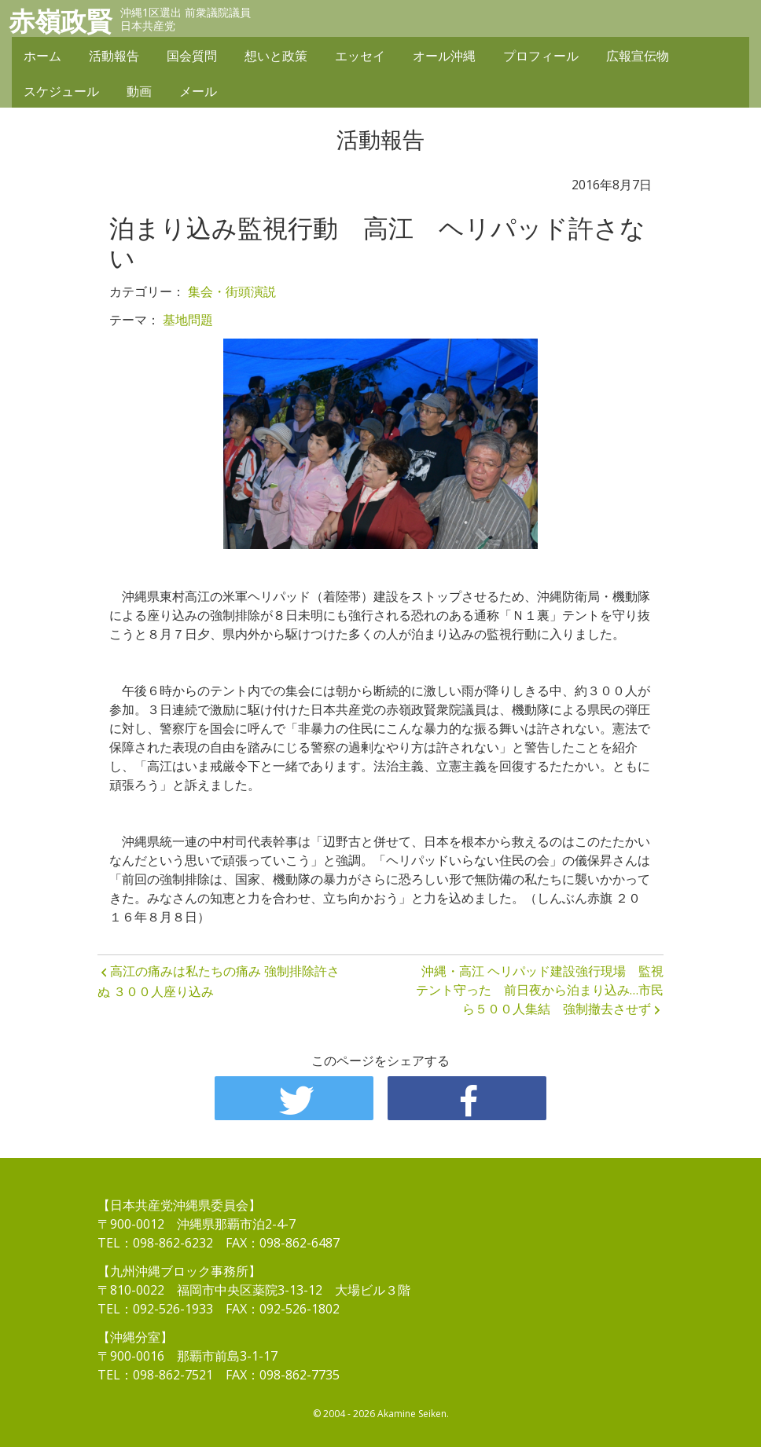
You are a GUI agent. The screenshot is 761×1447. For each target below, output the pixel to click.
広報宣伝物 (637, 56)
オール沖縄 (444, 56)
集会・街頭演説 (232, 291)
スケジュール (61, 92)
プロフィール (541, 56)
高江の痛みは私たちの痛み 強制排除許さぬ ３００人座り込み (218, 981)
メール (198, 92)
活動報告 (114, 56)
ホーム (42, 56)
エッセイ (360, 56)
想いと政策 (275, 56)
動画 (139, 92)
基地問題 (188, 319)
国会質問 (192, 56)
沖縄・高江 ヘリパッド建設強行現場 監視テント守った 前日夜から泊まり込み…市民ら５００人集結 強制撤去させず (540, 989)
